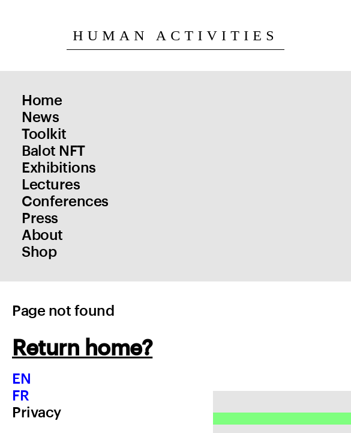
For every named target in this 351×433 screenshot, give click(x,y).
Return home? (82, 348)
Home (42, 100)
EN (21, 379)
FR (20, 395)
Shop (39, 252)
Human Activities (175, 35)
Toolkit (44, 134)
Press (40, 218)
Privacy (36, 412)
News (40, 117)
